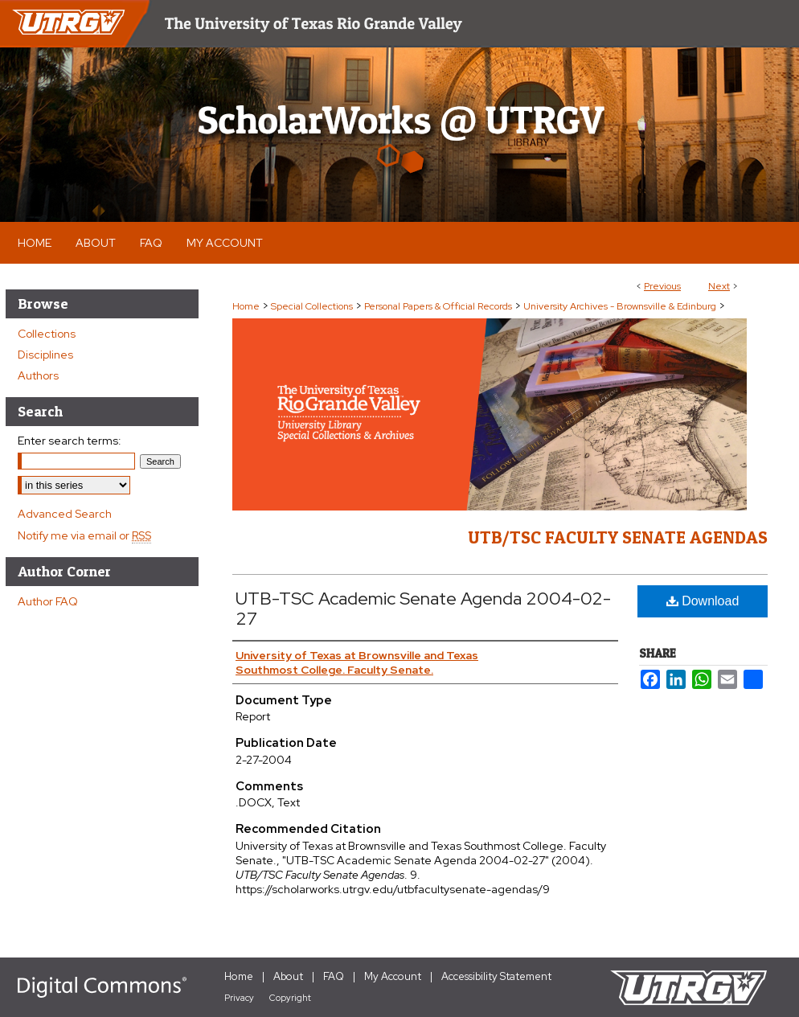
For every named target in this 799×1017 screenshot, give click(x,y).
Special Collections (312, 306)
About (288, 976)
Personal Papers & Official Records (438, 306)
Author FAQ (48, 601)
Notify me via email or (84, 535)
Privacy (239, 997)
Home (246, 306)
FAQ (333, 976)
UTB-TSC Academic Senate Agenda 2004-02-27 (423, 608)
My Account (392, 976)
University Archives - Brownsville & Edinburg (619, 306)
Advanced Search (65, 513)
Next (719, 286)
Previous (662, 286)
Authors (38, 375)
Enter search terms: (69, 440)
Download (703, 601)
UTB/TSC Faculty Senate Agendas (618, 537)
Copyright (290, 997)
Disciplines (45, 354)
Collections (47, 333)
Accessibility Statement (496, 976)
